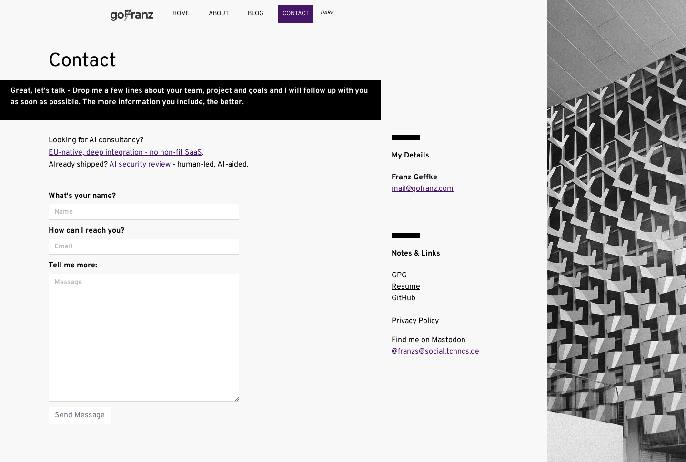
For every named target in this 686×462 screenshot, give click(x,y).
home (181, 14)
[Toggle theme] (327, 13)
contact (295, 14)
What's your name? (82, 196)
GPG (399, 275)
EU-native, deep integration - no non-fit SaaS (125, 152)
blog (255, 14)
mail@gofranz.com (423, 189)
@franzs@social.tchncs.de (435, 351)
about (219, 14)
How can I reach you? (86, 231)
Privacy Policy (415, 321)
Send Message (80, 415)
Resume (406, 287)
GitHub (403, 298)
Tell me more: (73, 265)
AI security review (140, 164)
